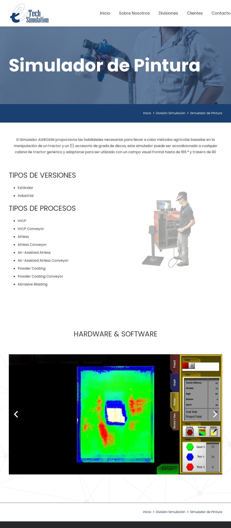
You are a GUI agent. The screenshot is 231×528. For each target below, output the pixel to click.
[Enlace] (29, 13)
